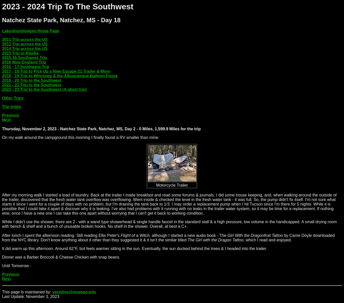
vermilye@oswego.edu (74, 292)
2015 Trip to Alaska (20, 53)
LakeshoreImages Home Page (30, 31)
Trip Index (11, 107)
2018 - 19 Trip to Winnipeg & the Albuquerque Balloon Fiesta (60, 76)
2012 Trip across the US (25, 44)
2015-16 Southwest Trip (24, 58)
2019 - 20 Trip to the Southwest (31, 80)
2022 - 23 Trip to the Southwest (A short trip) (44, 89)
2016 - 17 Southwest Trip (25, 67)
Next (6, 120)
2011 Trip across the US (25, 39)
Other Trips (12, 98)
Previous (10, 115)
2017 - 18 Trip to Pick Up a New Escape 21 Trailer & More (56, 71)
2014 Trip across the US (25, 48)
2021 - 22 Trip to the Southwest (31, 85)
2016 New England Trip (24, 62)
